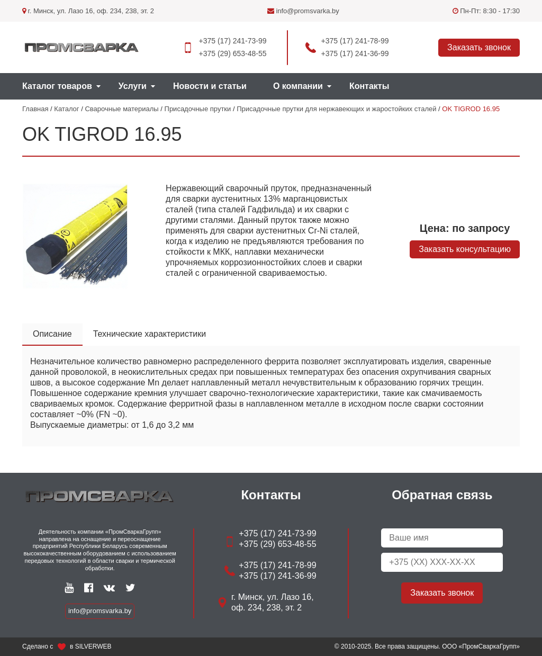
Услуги (133, 86)
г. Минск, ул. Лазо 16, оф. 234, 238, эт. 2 (88, 11)
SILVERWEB (93, 646)
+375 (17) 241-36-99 (355, 53)
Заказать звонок (479, 47)
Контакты (369, 86)
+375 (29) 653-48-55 (232, 53)
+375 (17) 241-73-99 (232, 41)
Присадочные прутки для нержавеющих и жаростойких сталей (336, 109)
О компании (298, 86)
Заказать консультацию (465, 249)
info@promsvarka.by (303, 11)
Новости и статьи (210, 86)
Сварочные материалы (121, 109)
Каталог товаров (57, 86)
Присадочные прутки (198, 109)
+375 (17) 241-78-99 (355, 41)
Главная (35, 109)
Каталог (66, 109)
